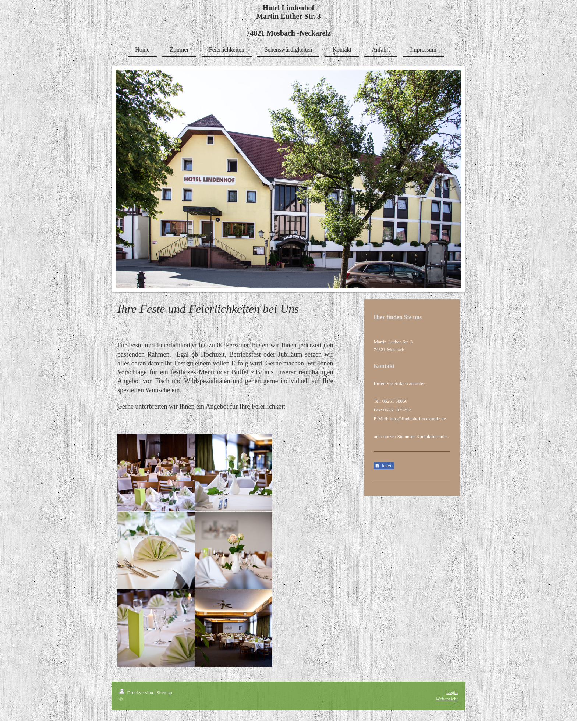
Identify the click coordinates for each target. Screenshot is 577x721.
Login (452, 692)
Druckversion (136, 692)
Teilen (383, 466)
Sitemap (164, 692)
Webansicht (447, 698)
